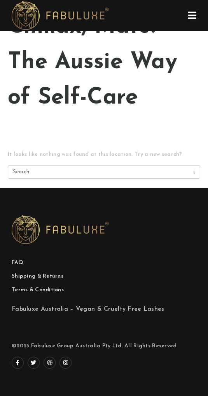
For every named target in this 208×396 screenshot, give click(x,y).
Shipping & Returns (37, 276)
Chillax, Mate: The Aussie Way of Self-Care (92, 62)
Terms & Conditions (38, 290)
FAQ (17, 263)
